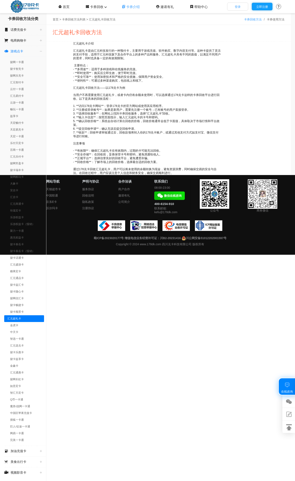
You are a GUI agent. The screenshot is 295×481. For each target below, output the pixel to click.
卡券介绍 (131, 7)
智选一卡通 (17, 338)
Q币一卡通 (16, 399)
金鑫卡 (14, 365)
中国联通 (52, 195)
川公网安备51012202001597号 (204, 238)
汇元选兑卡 (17, 345)
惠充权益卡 (17, 237)
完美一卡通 (17, 440)
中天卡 (14, 332)
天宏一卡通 (17, 136)
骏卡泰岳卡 (17, 244)
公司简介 (124, 201)
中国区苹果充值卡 (21, 413)
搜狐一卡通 (17, 419)
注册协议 (88, 208)
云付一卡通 (17, 89)
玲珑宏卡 (15, 210)
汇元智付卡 (17, 82)
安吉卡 (14, 190)
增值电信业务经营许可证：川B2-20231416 (153, 238)
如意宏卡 (15, 386)
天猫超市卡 (53, 189)
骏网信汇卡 (17, 298)
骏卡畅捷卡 (17, 305)
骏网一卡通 (17, 62)
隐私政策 (88, 201)
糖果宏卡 (15, 271)
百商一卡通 (17, 149)
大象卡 (14, 183)
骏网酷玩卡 (17, 176)
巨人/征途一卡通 (20, 426)
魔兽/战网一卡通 (20, 406)
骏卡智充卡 (17, 68)
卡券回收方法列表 (74, 19)
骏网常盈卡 (17, 163)
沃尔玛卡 (52, 208)
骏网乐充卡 (17, 75)
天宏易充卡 (17, 129)
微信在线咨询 (169, 195)
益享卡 (14, 116)
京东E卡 (51, 201)
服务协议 (88, 189)
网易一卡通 (17, 433)
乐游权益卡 (17, 217)
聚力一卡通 (17, 230)
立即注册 (262, 6)
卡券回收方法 (253, 19)
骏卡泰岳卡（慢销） (22, 251)
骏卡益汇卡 (17, 284)
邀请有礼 (165, 7)
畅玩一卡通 (17, 109)
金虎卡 (14, 325)
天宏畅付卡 (17, 122)
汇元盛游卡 (17, 264)
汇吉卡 (14, 197)
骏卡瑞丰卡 (17, 170)
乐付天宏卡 (17, 143)
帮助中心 (199, 7)
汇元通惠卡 (17, 372)
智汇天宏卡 (17, 392)
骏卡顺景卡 (17, 311)
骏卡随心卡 (17, 291)
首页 (64, 7)
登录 (238, 6)
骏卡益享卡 (17, 359)
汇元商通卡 (17, 203)
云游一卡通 (17, 102)
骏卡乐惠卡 (17, 352)
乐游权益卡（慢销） (22, 224)
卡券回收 (96, 7)
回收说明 (88, 195)
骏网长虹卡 (17, 379)
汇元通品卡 (17, 278)
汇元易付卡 (17, 95)
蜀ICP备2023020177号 (109, 238)
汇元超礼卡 (14, 318)
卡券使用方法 (275, 19)
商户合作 (124, 189)
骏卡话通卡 (17, 257)
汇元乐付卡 (17, 156)
